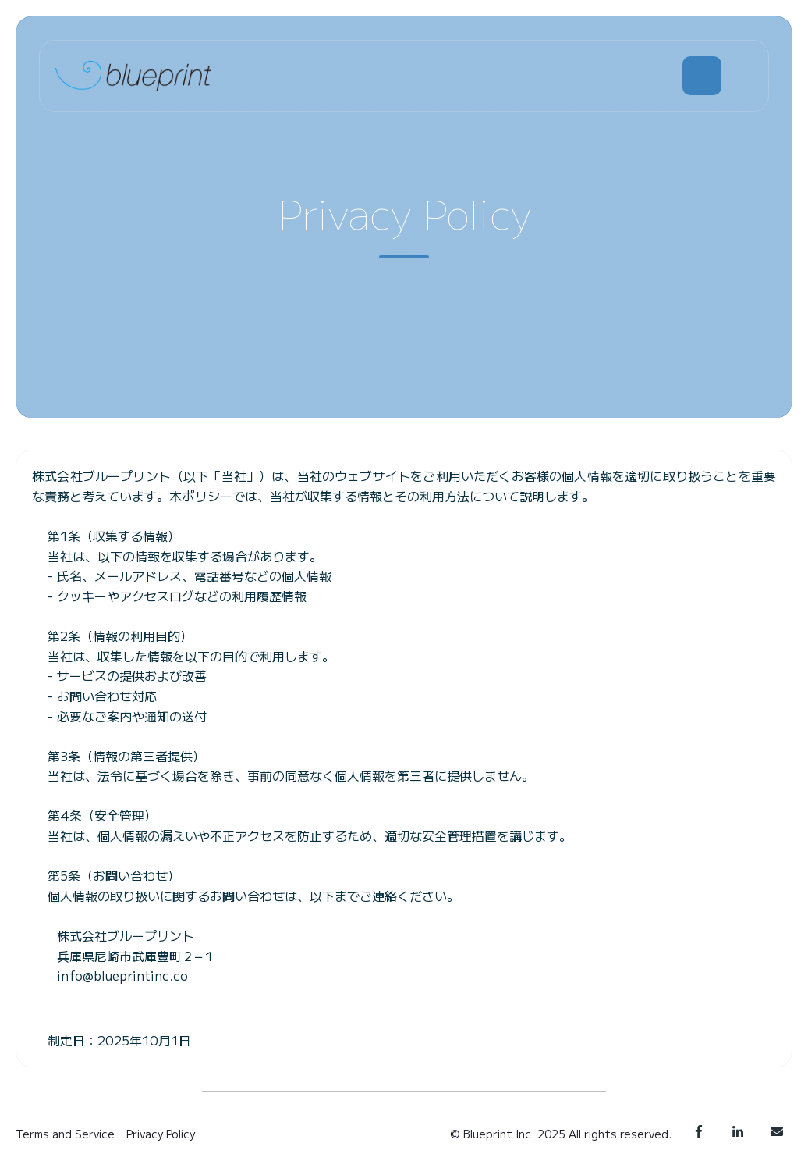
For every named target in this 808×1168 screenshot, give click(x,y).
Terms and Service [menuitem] (65, 1133)
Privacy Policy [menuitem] (160, 1133)
